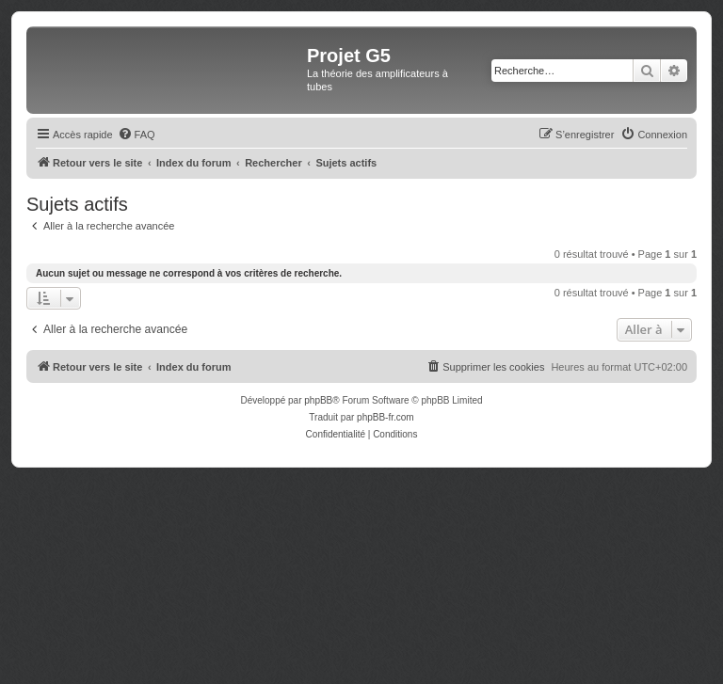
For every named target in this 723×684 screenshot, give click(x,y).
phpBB (318, 400)
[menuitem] (136, 134)
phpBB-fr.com (385, 417)
